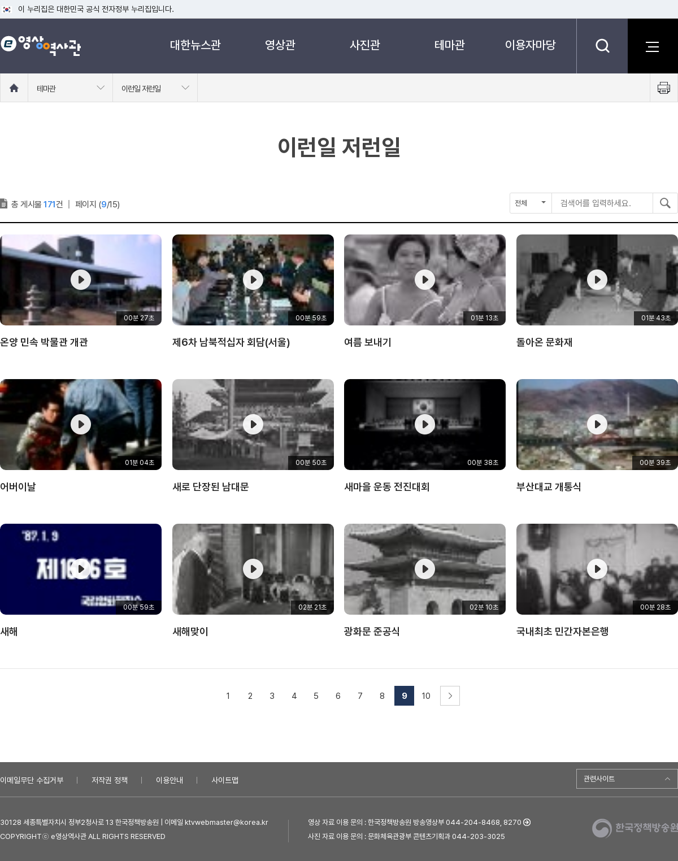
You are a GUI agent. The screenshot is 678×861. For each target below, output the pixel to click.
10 (426, 696)
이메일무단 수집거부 (31, 780)
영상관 (280, 45)
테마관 (449, 45)
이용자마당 (530, 45)
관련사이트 (599, 779)
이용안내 (169, 780)
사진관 (365, 45)
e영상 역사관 (40, 46)
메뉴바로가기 (0, 0)
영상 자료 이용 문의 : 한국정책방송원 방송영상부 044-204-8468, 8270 (414, 822)
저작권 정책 (110, 780)
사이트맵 (224, 780)
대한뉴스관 (195, 45)
